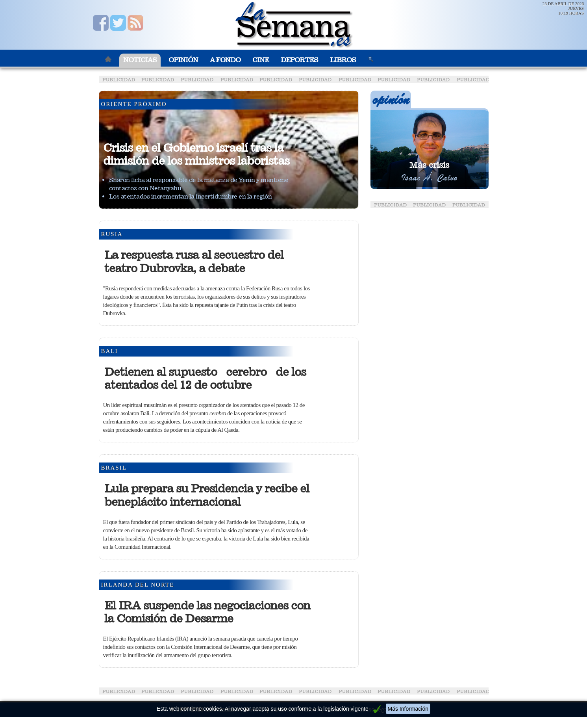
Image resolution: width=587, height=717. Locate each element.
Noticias (140, 60)
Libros (343, 60)
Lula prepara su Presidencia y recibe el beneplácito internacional (206, 495)
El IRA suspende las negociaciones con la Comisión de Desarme (207, 612)
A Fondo (225, 60)
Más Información (408, 709)
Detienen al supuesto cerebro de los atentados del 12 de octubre (205, 378)
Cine (260, 60)
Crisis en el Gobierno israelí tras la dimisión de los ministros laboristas (196, 154)
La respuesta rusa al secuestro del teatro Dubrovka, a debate (193, 261)
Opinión (183, 60)
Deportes (299, 60)
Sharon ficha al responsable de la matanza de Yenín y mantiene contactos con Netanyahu (199, 184)
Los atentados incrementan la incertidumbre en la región (190, 196)
